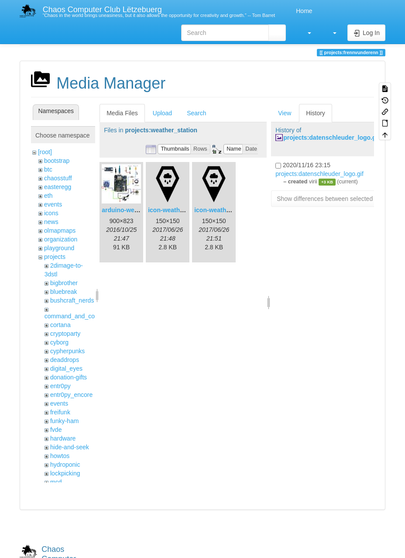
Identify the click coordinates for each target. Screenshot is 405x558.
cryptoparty (65, 333)
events (53, 204)
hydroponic (65, 464)
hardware (63, 438)
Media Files (122, 113)
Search (196, 113)
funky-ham (64, 420)
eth (48, 195)
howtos (59, 455)
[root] (45, 151)
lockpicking (65, 473)
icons (51, 213)
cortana (60, 324)
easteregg (57, 186)
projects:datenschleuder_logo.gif (331, 137)
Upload (162, 113)
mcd (56, 482)
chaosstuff (58, 178)
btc (48, 169)
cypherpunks (67, 351)
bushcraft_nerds (72, 300)
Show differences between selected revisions (337, 198)
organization (60, 239)
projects (54, 256)
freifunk (60, 412)
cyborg (59, 342)
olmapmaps (60, 230)
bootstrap (56, 160)
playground (59, 248)
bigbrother (64, 282)
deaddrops (64, 359)
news (51, 221)
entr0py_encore (71, 394)
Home (303, 10)
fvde (56, 429)
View (284, 113)
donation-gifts (68, 377)
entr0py (60, 385)
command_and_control (75, 316)
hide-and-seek (69, 447)
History (315, 113)
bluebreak (63, 291)
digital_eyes (66, 368)
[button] (305, 33)
